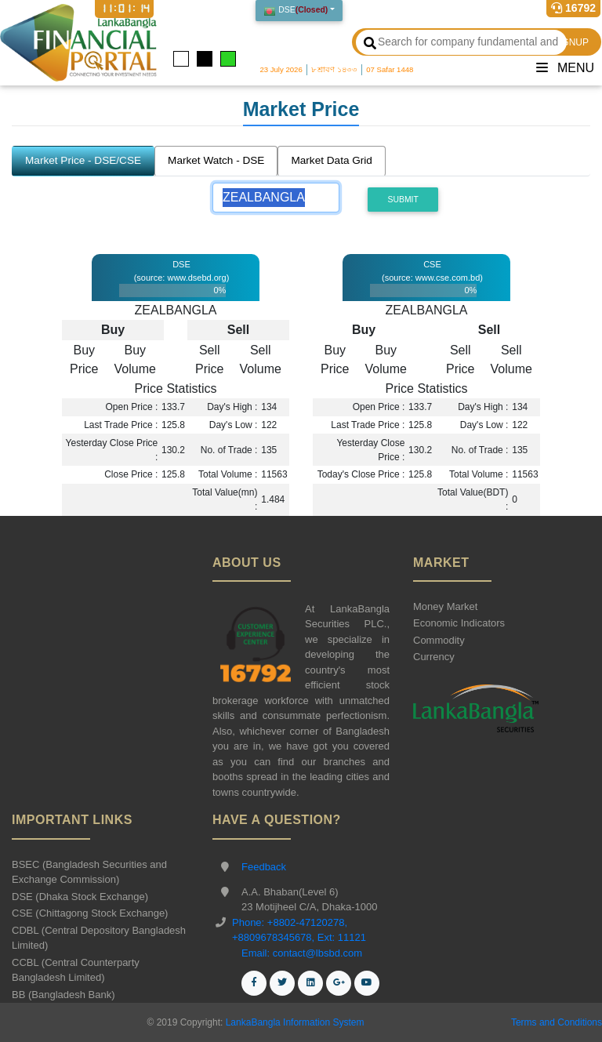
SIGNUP (571, 42)
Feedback (263, 867)
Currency (434, 657)
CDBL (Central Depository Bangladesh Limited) (99, 938)
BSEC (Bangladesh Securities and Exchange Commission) (89, 872)
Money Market (445, 606)
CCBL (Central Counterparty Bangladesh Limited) (76, 970)
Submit (403, 199)
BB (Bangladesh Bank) (63, 994)
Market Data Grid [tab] (331, 160)
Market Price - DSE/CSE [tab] (83, 160)
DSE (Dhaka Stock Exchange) (80, 896)
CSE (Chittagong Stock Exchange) (90, 913)
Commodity (439, 640)
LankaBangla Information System (293, 1022)
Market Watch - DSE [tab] (216, 160)
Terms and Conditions (556, 1022)
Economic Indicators (459, 623)
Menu (565, 67)
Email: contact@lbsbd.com (301, 953)
